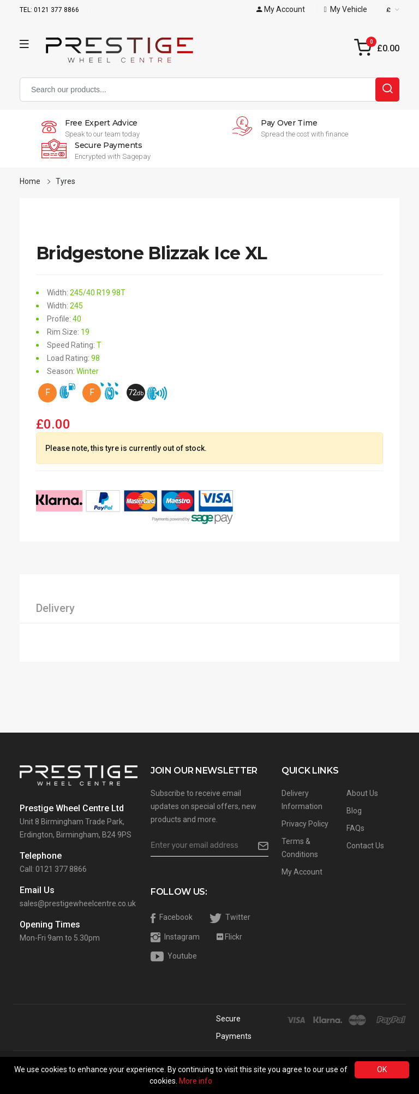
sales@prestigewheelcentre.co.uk (78, 903)
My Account (302, 871)
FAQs (355, 828)
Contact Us (365, 845)
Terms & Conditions (300, 848)
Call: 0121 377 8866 (53, 869)
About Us (362, 793)
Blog (354, 810)
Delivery (55, 608)
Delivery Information (302, 800)
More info (195, 1081)
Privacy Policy (305, 823)
